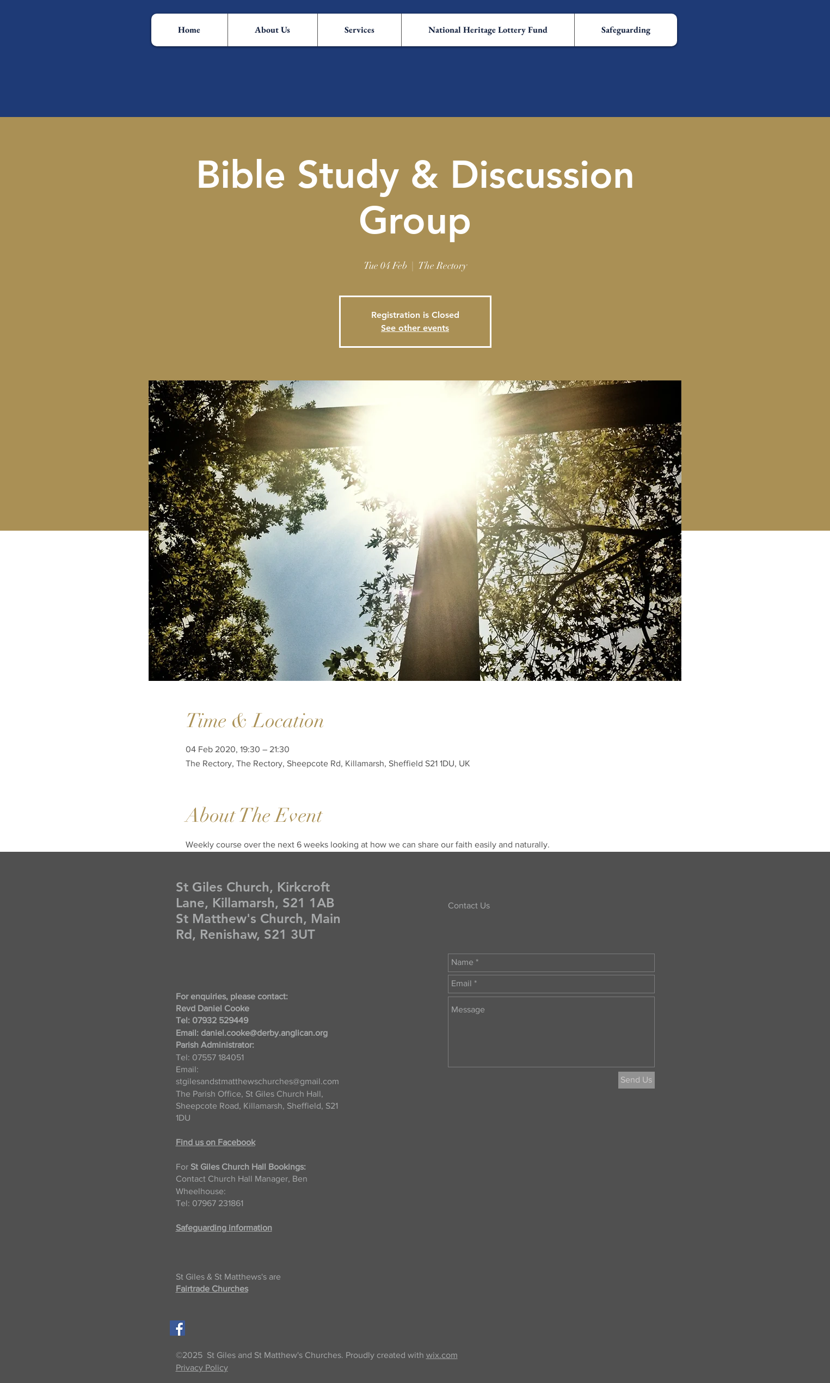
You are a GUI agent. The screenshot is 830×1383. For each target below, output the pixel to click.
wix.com (442, 1355)
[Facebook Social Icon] (177, 1328)
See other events (415, 328)
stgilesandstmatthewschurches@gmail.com (257, 1081)
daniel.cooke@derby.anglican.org (264, 1032)
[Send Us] (636, 1080)
